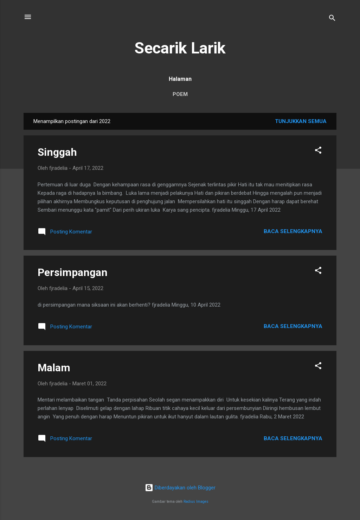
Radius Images (196, 501)
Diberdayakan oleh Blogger (180, 487)
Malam (54, 367)
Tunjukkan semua (301, 121)
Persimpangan (73, 272)
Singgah (57, 152)
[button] (318, 151)
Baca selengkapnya (293, 231)
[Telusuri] (332, 19)
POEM (180, 94)
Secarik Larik (180, 48)
